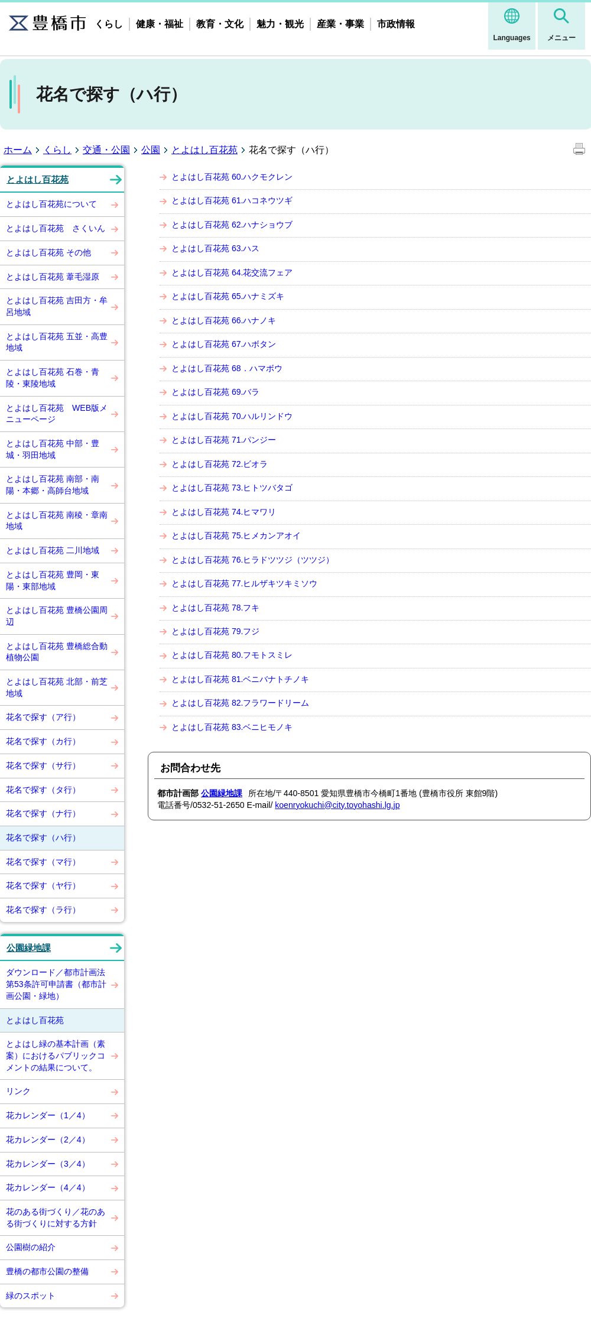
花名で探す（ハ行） (43, 837)
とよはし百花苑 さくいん (55, 228)
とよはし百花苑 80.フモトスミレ (232, 655)
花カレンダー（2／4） (48, 1139)
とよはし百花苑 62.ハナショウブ (232, 224)
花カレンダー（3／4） (48, 1163)
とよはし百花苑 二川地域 (52, 550)
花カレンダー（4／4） (48, 1187)
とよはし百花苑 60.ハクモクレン (232, 176)
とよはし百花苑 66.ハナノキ (223, 320)
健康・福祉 (159, 24)
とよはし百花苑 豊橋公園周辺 (57, 615)
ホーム (18, 150)
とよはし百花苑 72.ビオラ (219, 464)
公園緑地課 (29, 948)
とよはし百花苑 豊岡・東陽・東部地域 (52, 580)
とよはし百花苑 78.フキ (215, 607)
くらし (109, 24)
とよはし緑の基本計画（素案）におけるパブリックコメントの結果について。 (55, 1055)
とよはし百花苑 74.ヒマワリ (223, 512)
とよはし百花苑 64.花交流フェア (232, 272)
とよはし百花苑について (51, 204)
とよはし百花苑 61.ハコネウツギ (232, 200)
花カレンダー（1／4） (48, 1115)
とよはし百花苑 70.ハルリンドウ (232, 416)
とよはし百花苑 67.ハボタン (223, 344)
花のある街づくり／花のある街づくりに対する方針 (55, 1217)
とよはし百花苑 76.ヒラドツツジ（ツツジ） (252, 559)
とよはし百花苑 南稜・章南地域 (57, 520)
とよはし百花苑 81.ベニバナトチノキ (240, 679)
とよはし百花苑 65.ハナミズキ (227, 296)
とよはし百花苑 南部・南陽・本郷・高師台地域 (52, 484)
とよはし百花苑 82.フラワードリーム (240, 702)
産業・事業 (340, 24)
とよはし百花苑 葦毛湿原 (52, 276)
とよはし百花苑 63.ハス (215, 248)
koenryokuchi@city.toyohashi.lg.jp (337, 805)
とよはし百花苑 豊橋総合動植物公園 (57, 652)
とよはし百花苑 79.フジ (215, 631)
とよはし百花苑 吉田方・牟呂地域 (57, 306)
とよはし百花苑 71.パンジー (223, 439)
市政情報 (396, 24)
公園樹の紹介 (31, 1247)
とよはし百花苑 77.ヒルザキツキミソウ (244, 583)
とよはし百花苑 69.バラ (215, 392)
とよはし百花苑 (204, 150)
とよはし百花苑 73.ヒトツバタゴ (232, 487)
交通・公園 (106, 150)
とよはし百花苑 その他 (48, 252)
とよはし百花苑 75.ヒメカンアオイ (236, 535)
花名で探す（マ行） (43, 861)
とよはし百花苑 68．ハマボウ (226, 368)
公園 (150, 150)
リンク (18, 1091)
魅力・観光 (280, 24)
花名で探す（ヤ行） (43, 885)
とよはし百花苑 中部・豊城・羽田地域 (52, 449)
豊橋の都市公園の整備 (47, 1271)
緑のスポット (31, 1295)
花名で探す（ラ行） (43, 909)
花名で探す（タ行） (43, 789)
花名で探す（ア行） (43, 717)
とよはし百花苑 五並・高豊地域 (57, 342)
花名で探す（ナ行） (43, 813)
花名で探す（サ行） (43, 765)
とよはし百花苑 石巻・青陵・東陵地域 (52, 377)
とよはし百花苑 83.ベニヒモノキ (232, 727)
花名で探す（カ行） (43, 741)
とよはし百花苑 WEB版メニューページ (57, 413)
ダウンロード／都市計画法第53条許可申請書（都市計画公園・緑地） (56, 984)
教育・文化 (219, 24)
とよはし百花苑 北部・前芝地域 (57, 687)
